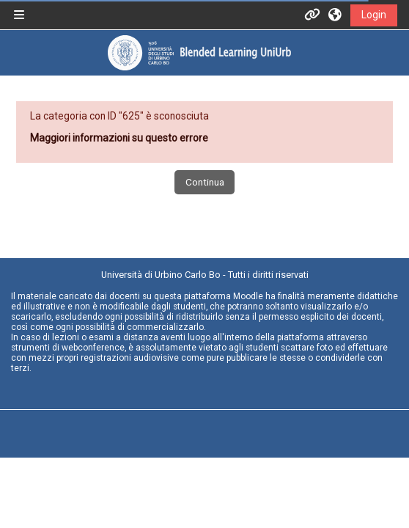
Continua (204, 182)
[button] (335, 14)
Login (373, 15)
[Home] (199, 52)
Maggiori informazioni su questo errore (119, 138)
